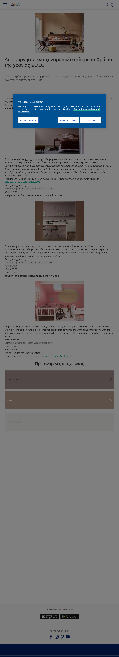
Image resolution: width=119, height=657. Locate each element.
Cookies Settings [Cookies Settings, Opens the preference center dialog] (28, 120)
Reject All (91, 120)
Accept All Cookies (68, 120)
